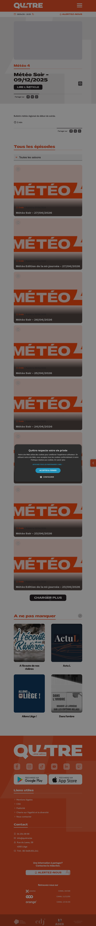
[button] (48, 464)
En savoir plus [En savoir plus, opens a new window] (59, 460)
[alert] (48, 463)
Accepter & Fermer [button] (48, 470)
